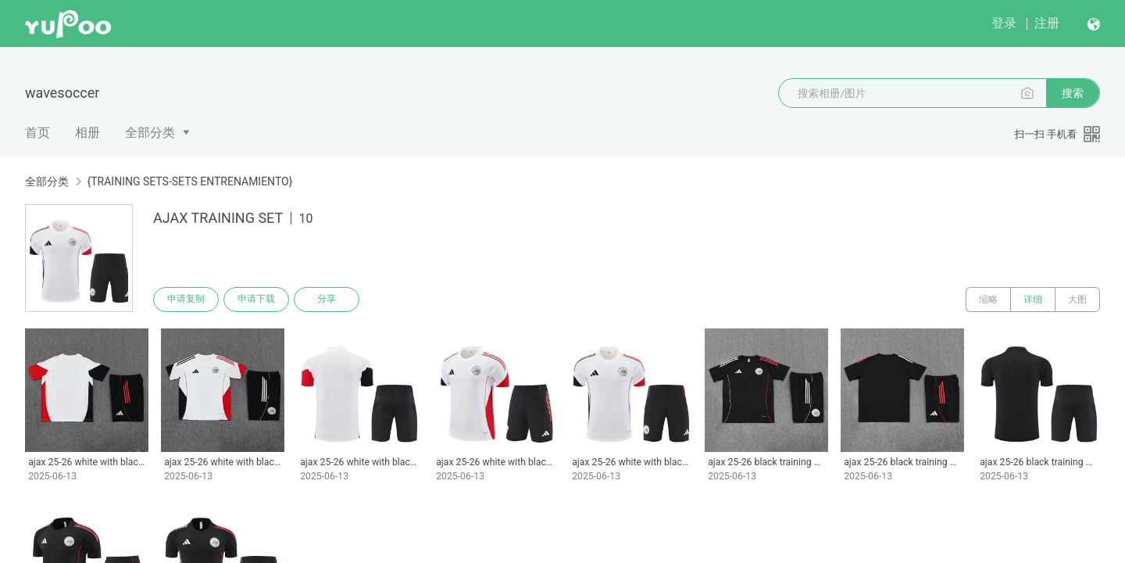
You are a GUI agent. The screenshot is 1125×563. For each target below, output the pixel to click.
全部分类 (150, 132)
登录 (1003, 23)
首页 (37, 132)
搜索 (1073, 93)
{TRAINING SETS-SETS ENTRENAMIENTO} (189, 181)
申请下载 (256, 299)
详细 (1032, 299)
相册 (87, 132)
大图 (1077, 299)
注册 (1046, 23)
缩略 (988, 299)
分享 (326, 299)
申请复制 (186, 299)
